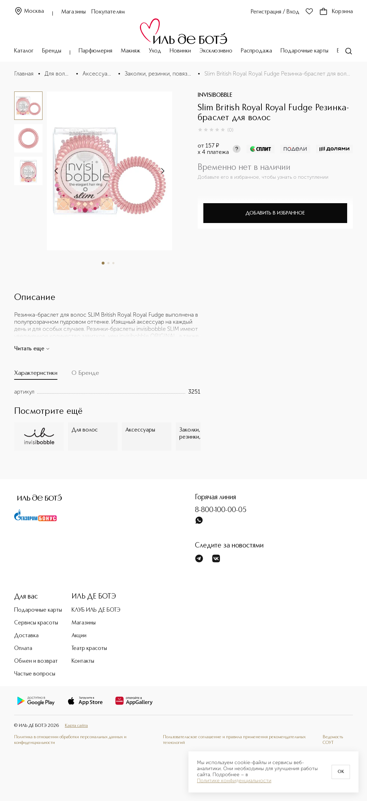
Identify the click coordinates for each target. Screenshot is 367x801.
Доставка (26, 636)
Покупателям (108, 12)
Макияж (130, 51)
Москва (29, 11)
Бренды (51, 51)
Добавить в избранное (275, 213)
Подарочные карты (304, 51)
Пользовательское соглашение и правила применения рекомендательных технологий (234, 740)
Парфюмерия (95, 51)
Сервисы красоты (36, 623)
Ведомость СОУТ (333, 740)
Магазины (73, 12)
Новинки (180, 51)
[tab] (35, 374)
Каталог (24, 51)
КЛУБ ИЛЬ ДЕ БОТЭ (96, 610)
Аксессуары (98, 73)
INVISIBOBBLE (215, 95)
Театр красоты (89, 648)
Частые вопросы (34, 674)
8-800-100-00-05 (221, 510)
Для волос (58, 73)
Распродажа (256, 51)
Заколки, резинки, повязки (159, 73)
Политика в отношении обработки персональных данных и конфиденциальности (70, 740)
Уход (155, 51)
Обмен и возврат (36, 661)
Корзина (336, 12)
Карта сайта (76, 725)
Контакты (83, 661)
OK (341, 772)
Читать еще (32, 349)
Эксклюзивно (215, 51)
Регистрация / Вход (275, 12)
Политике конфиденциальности (234, 781)
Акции (79, 636)
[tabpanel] (107, 391)
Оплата (23, 648)
